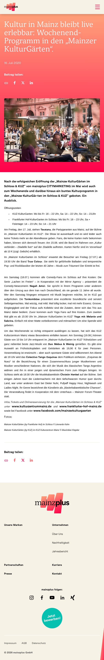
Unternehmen (60, 524)
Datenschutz (39, 643)
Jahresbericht (60, 551)
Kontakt (57, 573)
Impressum (10, 643)
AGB (24, 643)
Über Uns (57, 533)
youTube (52, 597)
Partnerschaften (13, 564)
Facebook (41, 597)
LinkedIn (62, 597)
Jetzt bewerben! (52, 618)
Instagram (31, 597)
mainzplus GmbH (11, 7)
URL (6, 83)
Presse (8, 573)
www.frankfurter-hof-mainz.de (80, 406)
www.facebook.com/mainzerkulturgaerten (62, 410)
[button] (14, 83)
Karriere (57, 564)
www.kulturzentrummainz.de (31, 406)
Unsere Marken (13, 524)
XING (72, 597)
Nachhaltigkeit (60, 542)
